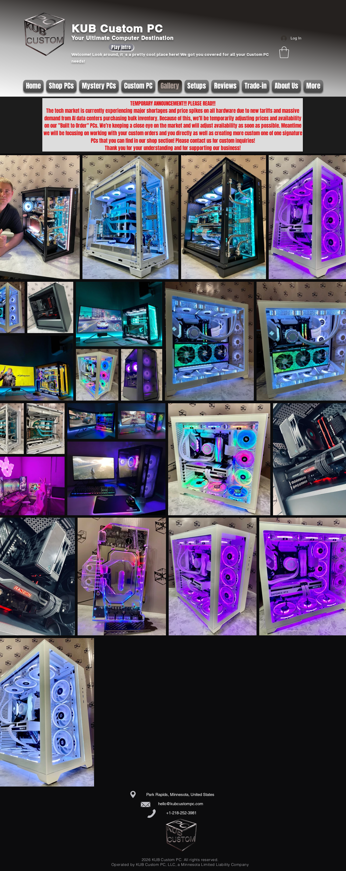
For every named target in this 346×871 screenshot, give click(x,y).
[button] (284, 52)
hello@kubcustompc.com (180, 803)
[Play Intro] (121, 47)
